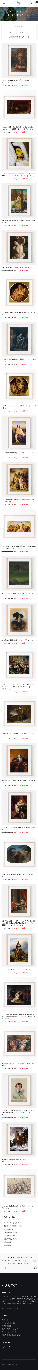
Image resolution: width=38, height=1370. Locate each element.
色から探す (7, 1245)
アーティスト (18, 11)
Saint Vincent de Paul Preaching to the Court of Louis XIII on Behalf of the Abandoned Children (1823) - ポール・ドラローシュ (19, 923)
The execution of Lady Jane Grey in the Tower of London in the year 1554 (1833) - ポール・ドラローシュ (18, 1017)
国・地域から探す (10, 1236)
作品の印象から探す (11, 1239)
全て (9, 11)
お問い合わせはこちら (10, 1308)
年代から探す (8, 1242)
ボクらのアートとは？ (10, 1329)
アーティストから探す (11, 1223)
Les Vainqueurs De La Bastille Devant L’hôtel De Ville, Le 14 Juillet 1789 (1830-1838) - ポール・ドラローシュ (18, 687)
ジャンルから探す (10, 1229)
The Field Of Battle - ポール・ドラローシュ (17, 970)
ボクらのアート (12, 1285)
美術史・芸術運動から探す (13, 1226)
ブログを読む (7, 1326)
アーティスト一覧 (8, 1323)
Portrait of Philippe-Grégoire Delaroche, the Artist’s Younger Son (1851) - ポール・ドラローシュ (19, 1112)
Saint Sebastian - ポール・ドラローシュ (15, 267)
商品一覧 (5, 1320)
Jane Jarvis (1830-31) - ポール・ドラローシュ (18, 640)
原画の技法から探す (11, 1232)
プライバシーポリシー (10, 1332)
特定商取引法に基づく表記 (11, 1335)
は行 (27, 11)
